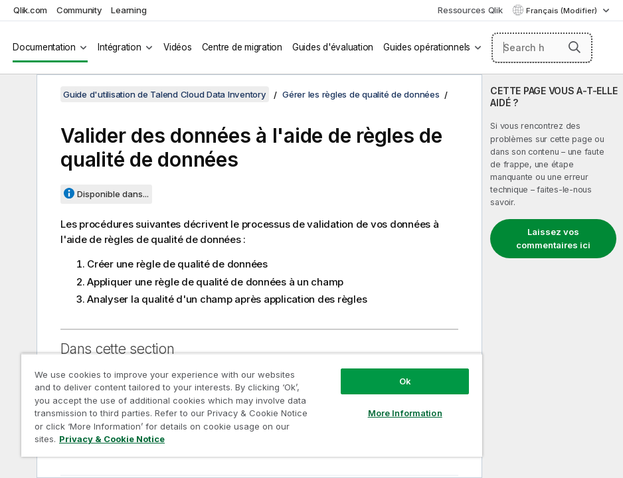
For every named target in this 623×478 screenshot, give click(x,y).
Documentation (44, 47)
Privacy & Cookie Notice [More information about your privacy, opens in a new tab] (112, 439)
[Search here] (542, 48)
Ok (405, 381)
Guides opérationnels (426, 47)
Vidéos (177, 47)
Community (79, 10)
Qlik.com (30, 10)
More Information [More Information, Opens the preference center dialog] (405, 413)
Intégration (119, 47)
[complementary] (552, 276)
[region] (251, 405)
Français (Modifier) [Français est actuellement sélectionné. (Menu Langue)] (562, 10)
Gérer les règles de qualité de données (361, 94)
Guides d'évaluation (332, 47)
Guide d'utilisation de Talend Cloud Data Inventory (164, 94)
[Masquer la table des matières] (17, 95)
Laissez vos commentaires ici (553, 238)
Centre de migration (242, 47)
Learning (128, 10)
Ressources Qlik (470, 10)
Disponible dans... (113, 194)
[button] (574, 47)
